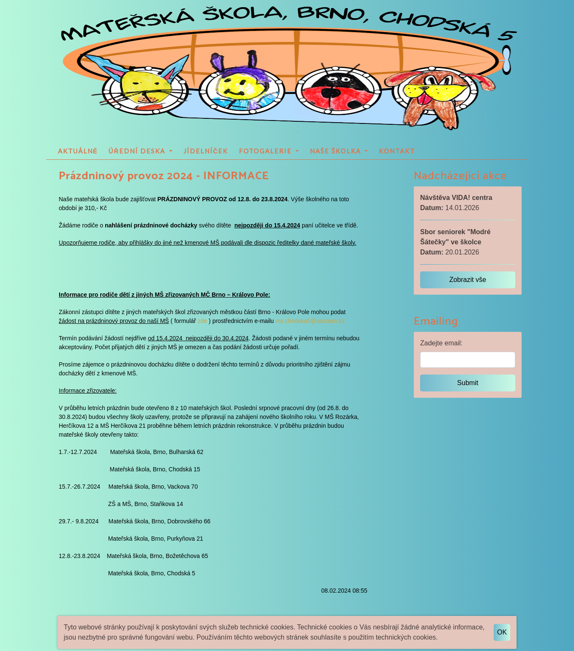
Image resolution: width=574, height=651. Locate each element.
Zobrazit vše (467, 279)
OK (502, 632)
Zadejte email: (441, 343)
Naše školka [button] (336, 151)
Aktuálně (78, 151)
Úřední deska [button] (138, 151)
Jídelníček (205, 151)
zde (202, 320)
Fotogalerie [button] (266, 151)
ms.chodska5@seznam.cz (310, 320)
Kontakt (397, 151)
